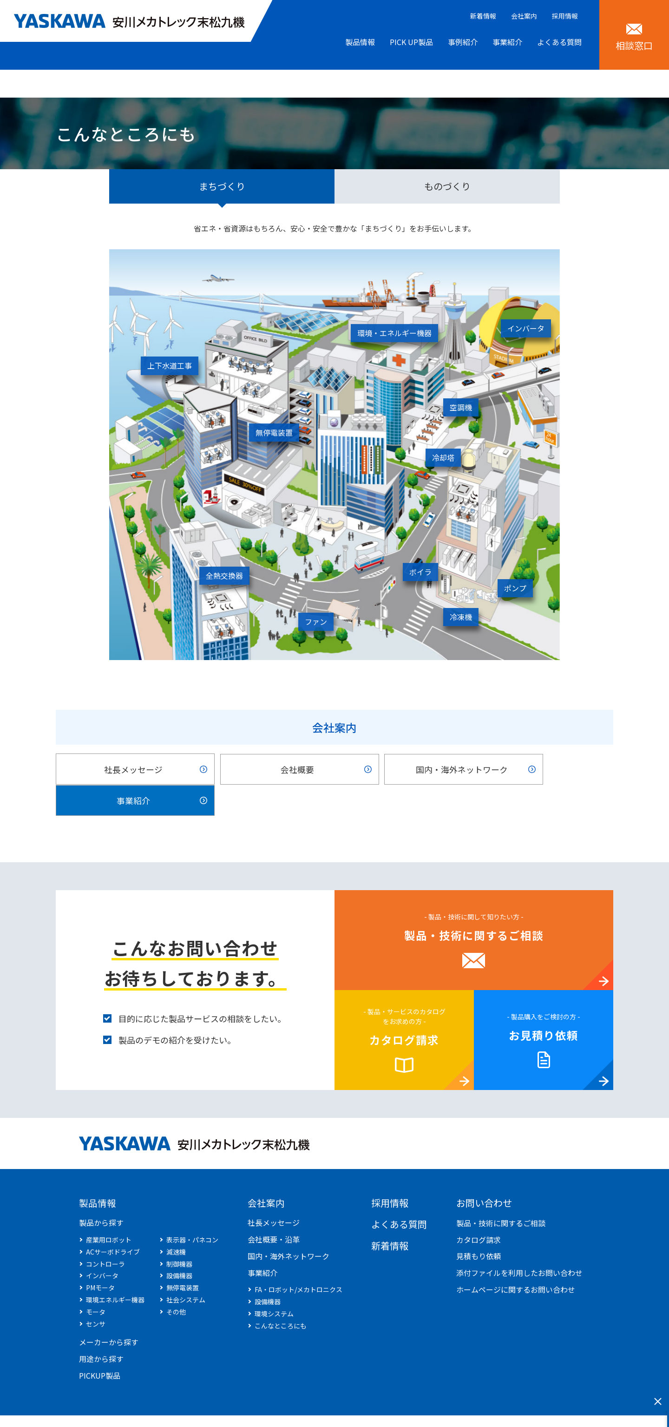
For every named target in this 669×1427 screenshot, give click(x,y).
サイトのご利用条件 (287, 1407)
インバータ (102, 1246)
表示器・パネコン (192, 1211)
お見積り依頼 (543, 1006)
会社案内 (524, 15)
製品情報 (360, 41)
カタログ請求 (404, 1011)
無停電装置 (182, 1258)
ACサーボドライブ (113, 1223)
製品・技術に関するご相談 (473, 906)
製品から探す (101, 1193)
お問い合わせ (484, 1173)
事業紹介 (507, 41)
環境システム (274, 1284)
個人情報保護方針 (159, 1407)
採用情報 (565, 15)
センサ (95, 1294)
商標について (221, 1407)
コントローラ (105, 1234)
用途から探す (101, 1329)
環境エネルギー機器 (115, 1270)
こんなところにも (281, 1296)
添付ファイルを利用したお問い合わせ (519, 1243)
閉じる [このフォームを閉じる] (658, 1401)
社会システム (185, 1270)
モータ (95, 1283)
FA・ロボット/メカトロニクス (298, 1260)
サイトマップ (97, 1407)
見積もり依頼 (478, 1227)
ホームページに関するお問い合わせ (515, 1260)
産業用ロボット (108, 1211)
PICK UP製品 (411, 41)
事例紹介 (463, 41)
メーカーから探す (108, 1313)
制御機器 (179, 1234)
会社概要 (262, 770)
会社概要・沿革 (274, 1210)
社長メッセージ (121, 770)
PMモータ (100, 1258)
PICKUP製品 (99, 1346)
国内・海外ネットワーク (403, 770)
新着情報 (483, 15)
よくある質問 (559, 41)
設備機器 (179, 1246)
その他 (176, 1283)
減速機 (176, 1223)
